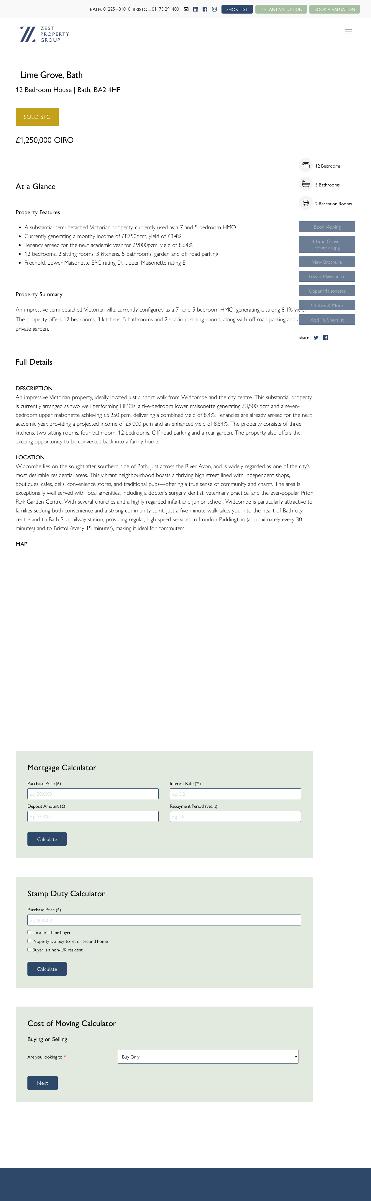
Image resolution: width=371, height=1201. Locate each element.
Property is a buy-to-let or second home (67, 941)
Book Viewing (327, 228)
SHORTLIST (231, 9)
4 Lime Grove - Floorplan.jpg (327, 248)
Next (42, 1082)
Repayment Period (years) (193, 805)
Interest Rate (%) (185, 783)
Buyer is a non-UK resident (55, 949)
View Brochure (327, 267)
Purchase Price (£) (44, 783)
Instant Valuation (277, 9)
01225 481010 (110, 9)
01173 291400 (159, 9)
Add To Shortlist (327, 333)
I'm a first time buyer (49, 932)
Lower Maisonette (327, 284)
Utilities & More (327, 317)
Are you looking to (46, 1056)
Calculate (47, 839)
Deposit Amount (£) (46, 805)
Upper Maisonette (327, 300)
